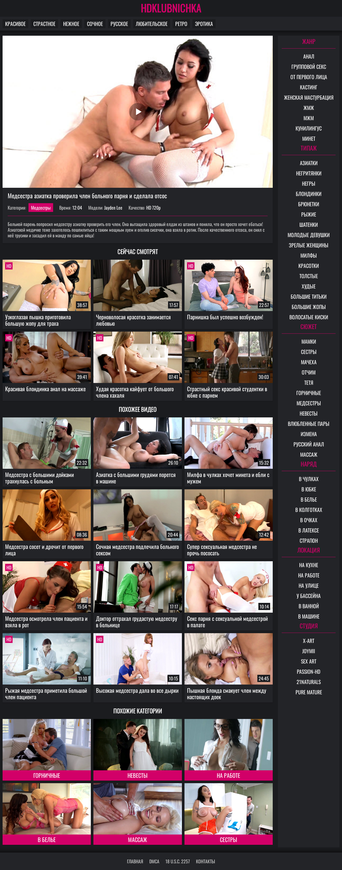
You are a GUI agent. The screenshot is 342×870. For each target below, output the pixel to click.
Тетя (308, 382)
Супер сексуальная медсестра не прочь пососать (222, 549)
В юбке (308, 489)
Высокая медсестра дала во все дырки (137, 690)
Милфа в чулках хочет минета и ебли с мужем (228, 477)
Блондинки (308, 194)
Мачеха (309, 362)
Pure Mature (309, 692)
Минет (308, 138)
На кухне (308, 565)
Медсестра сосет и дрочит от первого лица (44, 549)
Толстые (308, 276)
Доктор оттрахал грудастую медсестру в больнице (136, 621)
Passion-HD (308, 671)
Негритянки (308, 173)
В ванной (309, 606)
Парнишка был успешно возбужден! (225, 317)
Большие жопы (309, 307)
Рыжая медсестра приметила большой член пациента (46, 693)
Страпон (309, 540)
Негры (308, 183)
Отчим (309, 372)
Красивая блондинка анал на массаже (45, 389)
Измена (309, 434)
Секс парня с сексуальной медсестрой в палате (227, 621)
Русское (119, 23)
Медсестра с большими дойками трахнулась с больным (39, 477)
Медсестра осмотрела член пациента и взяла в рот (46, 621)
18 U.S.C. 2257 (177, 861)
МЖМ (309, 118)
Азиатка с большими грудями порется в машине (136, 477)
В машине (308, 616)
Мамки (308, 341)
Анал (308, 56)
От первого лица (308, 77)
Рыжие (308, 214)
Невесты (138, 775)
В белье (47, 839)
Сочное (95, 23)
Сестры (228, 839)
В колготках (308, 509)
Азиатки (309, 163)
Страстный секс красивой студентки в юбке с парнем (227, 392)
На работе (228, 775)
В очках (308, 520)
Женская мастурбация (309, 97)
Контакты (205, 861)
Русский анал (309, 444)
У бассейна (309, 596)
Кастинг (308, 87)
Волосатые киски (308, 317)
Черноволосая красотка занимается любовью (133, 320)
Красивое (15, 23)
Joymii (308, 651)
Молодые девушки (309, 235)
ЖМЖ (309, 107)
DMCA (154, 861)
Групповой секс (308, 66)
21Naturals (309, 682)
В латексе (308, 530)
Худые (309, 286)
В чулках (309, 479)
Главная (135, 861)
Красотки (308, 265)
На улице (309, 585)
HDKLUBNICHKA (171, 7)
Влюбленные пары (308, 423)
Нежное (71, 23)
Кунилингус (309, 128)
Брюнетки (308, 204)
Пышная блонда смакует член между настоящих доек (226, 693)
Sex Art (308, 661)
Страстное (44, 23)
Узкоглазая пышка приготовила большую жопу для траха (38, 320)
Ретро (181, 23)
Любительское (152, 23)
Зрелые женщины (308, 245)
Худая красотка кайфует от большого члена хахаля (135, 392)
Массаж (137, 839)
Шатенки (308, 224)
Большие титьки (309, 296)
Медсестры (41, 207)
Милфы (308, 255)
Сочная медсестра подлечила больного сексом (137, 549)
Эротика (204, 23)
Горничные (46, 775)
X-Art (308, 640)
